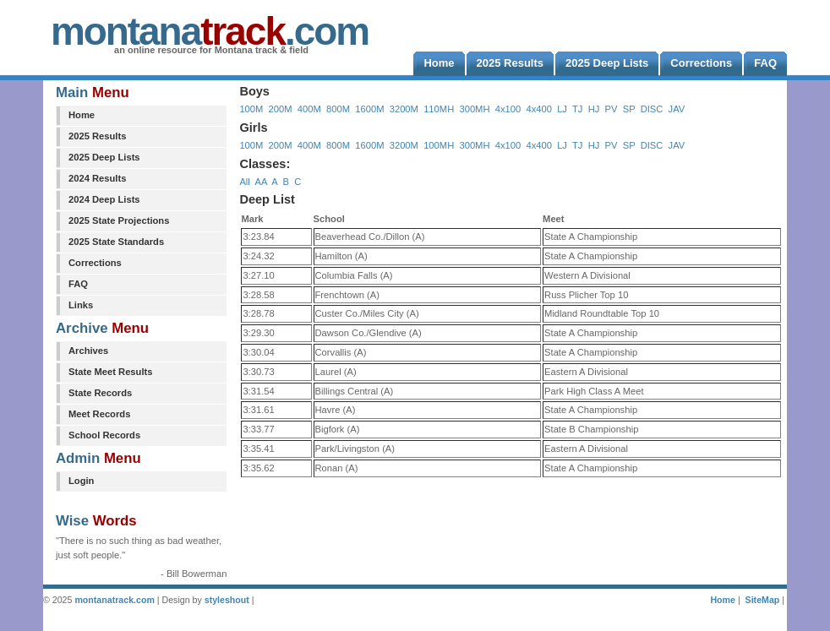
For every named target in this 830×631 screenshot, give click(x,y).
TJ (577, 109)
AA (260, 182)
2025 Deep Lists (104, 157)
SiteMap (762, 600)
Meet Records (99, 414)
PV (611, 109)
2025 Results (97, 136)
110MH (438, 109)
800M (338, 109)
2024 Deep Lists (104, 199)
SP (629, 109)
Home (81, 115)
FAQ (78, 284)
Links (80, 305)
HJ (594, 109)
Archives (88, 350)
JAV (677, 109)
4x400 (538, 109)
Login (81, 481)
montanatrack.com (114, 600)
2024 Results (97, 178)
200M (280, 109)
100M (251, 109)
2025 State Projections (118, 220)
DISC (652, 109)
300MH (474, 109)
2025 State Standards (116, 242)
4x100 (508, 109)
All (244, 182)
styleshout (227, 600)
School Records (104, 435)
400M (309, 109)
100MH (438, 145)
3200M (404, 109)
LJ (562, 109)
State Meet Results (110, 372)
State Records (100, 393)
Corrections (95, 263)
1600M (369, 109)
